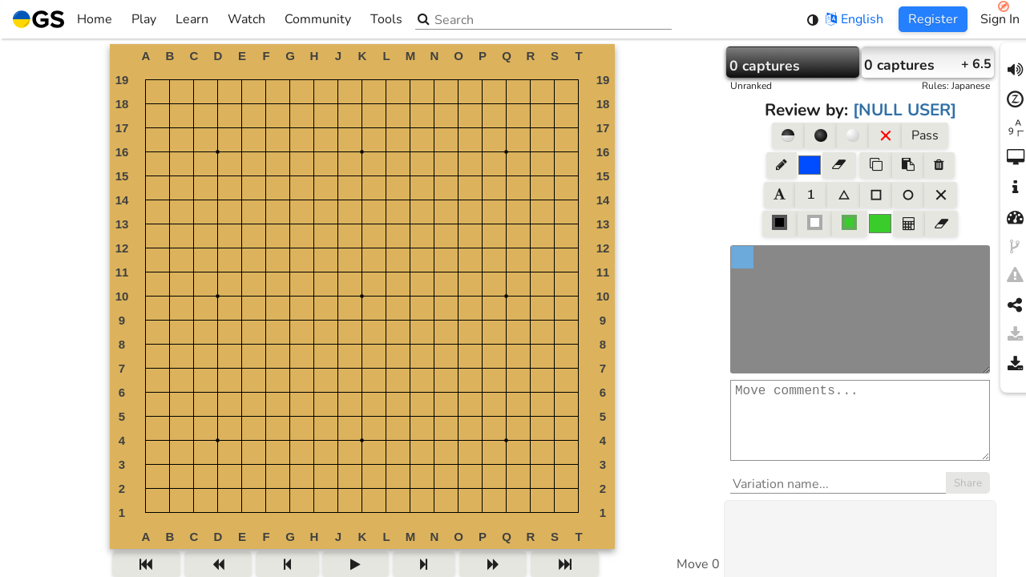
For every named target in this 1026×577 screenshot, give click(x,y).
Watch (246, 19)
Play (143, 19)
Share (968, 499)
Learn (192, 19)
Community (318, 19)
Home (62, 19)
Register (933, 19)
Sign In (1000, 19)
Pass (925, 135)
